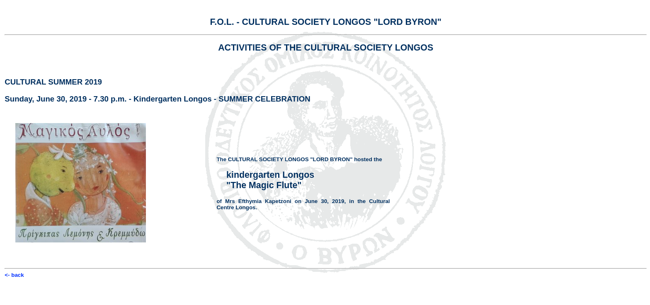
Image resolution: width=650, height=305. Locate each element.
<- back (14, 275)
